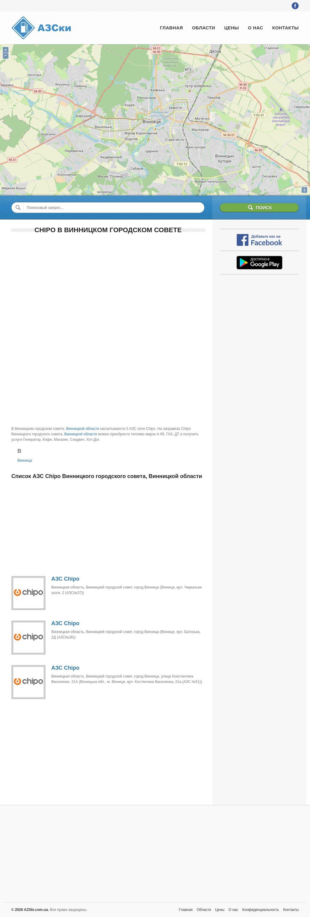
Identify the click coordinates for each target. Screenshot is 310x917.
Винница (25, 460)
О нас (255, 27)
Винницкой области (82, 429)
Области (203, 27)
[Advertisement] (108, 283)
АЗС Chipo (65, 579)
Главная (171, 27)
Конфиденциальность (260, 910)
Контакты (285, 27)
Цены (231, 27)
